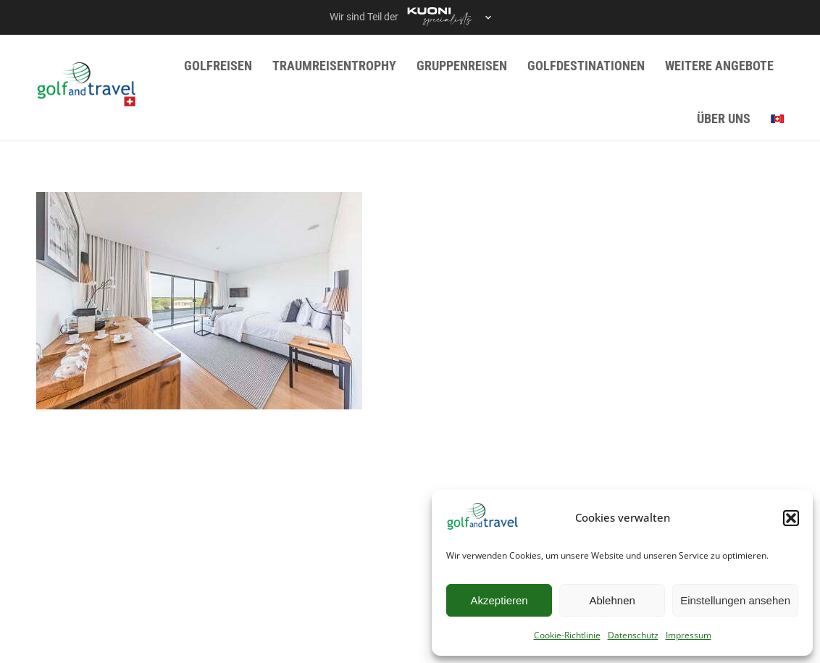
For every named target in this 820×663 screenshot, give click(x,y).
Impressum (688, 635)
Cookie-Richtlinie (567, 635)
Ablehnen (612, 600)
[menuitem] (777, 119)
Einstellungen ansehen (735, 600)
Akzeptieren (498, 600)
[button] (791, 518)
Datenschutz (633, 635)
